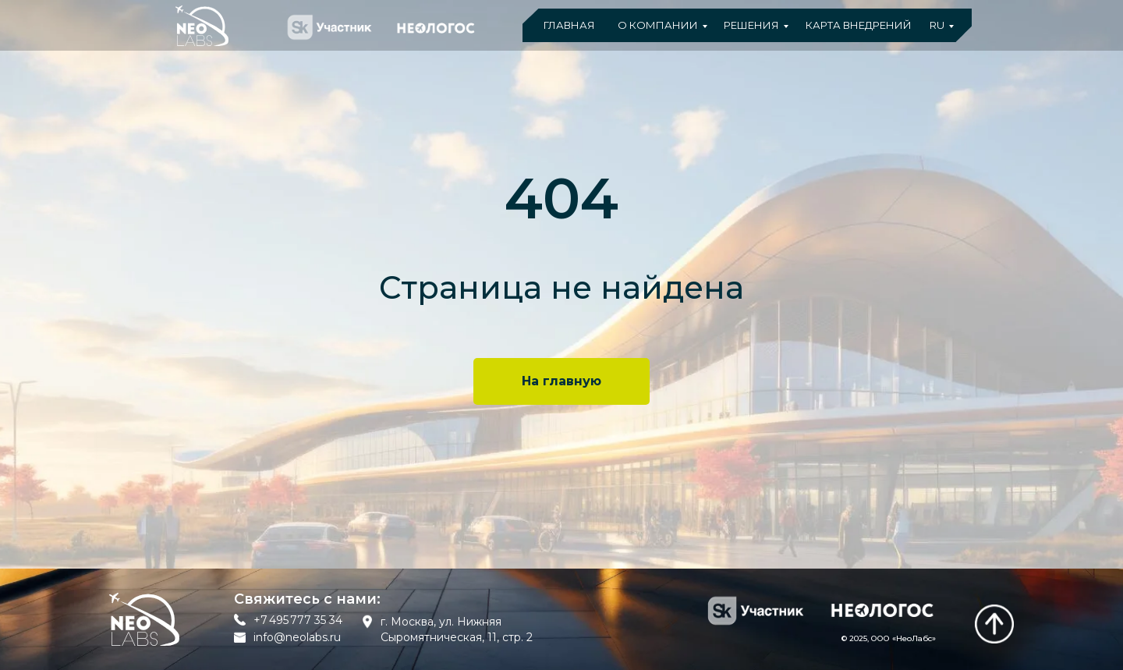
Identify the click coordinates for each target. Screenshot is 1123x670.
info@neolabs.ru (297, 637)
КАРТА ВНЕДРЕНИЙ (859, 25)
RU (937, 25)
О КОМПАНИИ (658, 25)
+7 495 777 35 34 (297, 620)
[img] (994, 623)
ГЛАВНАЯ (569, 25)
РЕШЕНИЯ (751, 25)
